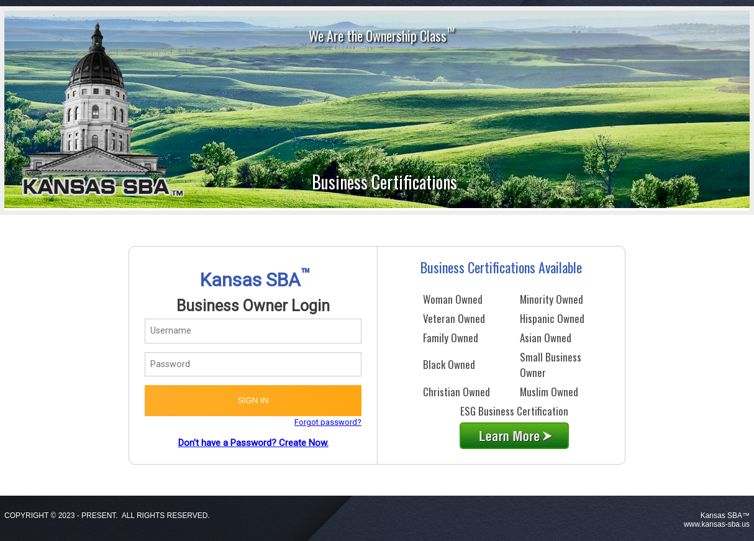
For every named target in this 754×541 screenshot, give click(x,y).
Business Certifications (384, 181)
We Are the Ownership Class (382, 34)
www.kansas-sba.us (717, 524)
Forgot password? (327, 422)
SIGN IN (253, 400)
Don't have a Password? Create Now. (253, 442)
